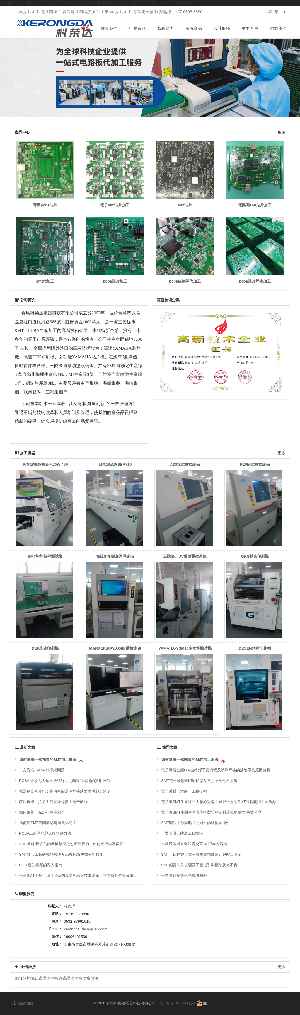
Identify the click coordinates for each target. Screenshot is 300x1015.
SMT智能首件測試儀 (45, 556)
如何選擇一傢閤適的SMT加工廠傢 (47, 759)
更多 (281, 132)
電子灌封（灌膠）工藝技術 (184, 791)
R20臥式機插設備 (255, 464)
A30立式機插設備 (185, 464)
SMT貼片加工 (26, 978)
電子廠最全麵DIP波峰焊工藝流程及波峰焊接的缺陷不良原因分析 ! (216, 770)
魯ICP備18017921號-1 (177, 1003)
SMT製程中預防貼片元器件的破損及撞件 (195, 823)
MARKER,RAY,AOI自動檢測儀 (115, 648)
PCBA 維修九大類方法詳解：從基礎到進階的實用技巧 (64, 780)
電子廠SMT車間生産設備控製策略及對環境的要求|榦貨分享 (211, 812)
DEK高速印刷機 (45, 648)
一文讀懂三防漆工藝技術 (182, 833)
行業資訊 (137, 28)
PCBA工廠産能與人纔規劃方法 (45, 833)
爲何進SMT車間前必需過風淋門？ (47, 823)
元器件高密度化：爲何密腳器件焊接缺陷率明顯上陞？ (64, 791)
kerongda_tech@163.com (86, 929)
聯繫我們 (278, 28)
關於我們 (109, 28)
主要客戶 (250, 28)
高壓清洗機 (48, 978)
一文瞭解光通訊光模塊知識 (184, 875)
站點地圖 (22, 1003)
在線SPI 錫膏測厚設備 (115, 556)
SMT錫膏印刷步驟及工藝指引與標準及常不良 (199, 865)
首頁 (85, 28)
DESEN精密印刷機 (255, 648)
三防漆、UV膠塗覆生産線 (185, 556)
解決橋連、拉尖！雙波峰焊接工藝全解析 (53, 802)
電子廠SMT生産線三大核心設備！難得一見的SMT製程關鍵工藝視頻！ (220, 802)
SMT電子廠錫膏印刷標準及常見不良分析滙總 (199, 780)
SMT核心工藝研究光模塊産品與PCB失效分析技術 (61, 854)
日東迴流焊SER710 (115, 464)
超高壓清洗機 (70, 978)
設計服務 (222, 28)
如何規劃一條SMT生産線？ (42, 812)
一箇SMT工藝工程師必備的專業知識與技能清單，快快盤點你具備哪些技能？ (79, 875)
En (284, 12)
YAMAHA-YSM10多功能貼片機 (185, 648)
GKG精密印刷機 (255, 556)
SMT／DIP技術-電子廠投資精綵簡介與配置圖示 (201, 854)
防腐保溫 (90, 978)
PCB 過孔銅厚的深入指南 (40, 865)
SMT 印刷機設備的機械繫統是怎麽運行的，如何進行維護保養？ (73, 844)
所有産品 (193, 28)
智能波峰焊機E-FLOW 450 (45, 464)
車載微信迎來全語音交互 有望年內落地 (194, 844)
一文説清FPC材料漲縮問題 (42, 770)
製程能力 (165, 28)
